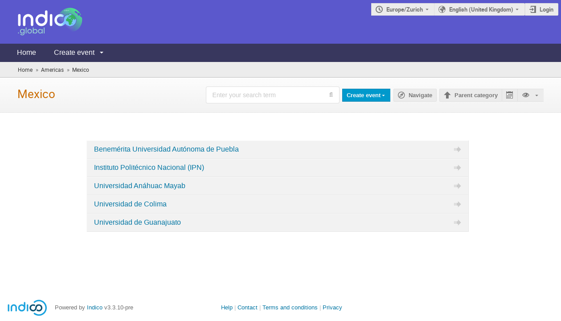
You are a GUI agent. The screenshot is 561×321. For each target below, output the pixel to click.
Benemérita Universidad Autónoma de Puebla (166, 149)
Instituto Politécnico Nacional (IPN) (149, 167)
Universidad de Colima (130, 204)
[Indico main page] (41, 22)
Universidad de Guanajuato (137, 222)
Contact (248, 307)
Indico (94, 307)
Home (26, 52)
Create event (74, 52)
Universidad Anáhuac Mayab (139, 185)
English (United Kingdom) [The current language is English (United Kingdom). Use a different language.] (481, 9)
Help (227, 307)
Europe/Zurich (404, 9)
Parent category (476, 95)
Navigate (420, 95)
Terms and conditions (290, 307)
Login (546, 9)
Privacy (332, 307)
